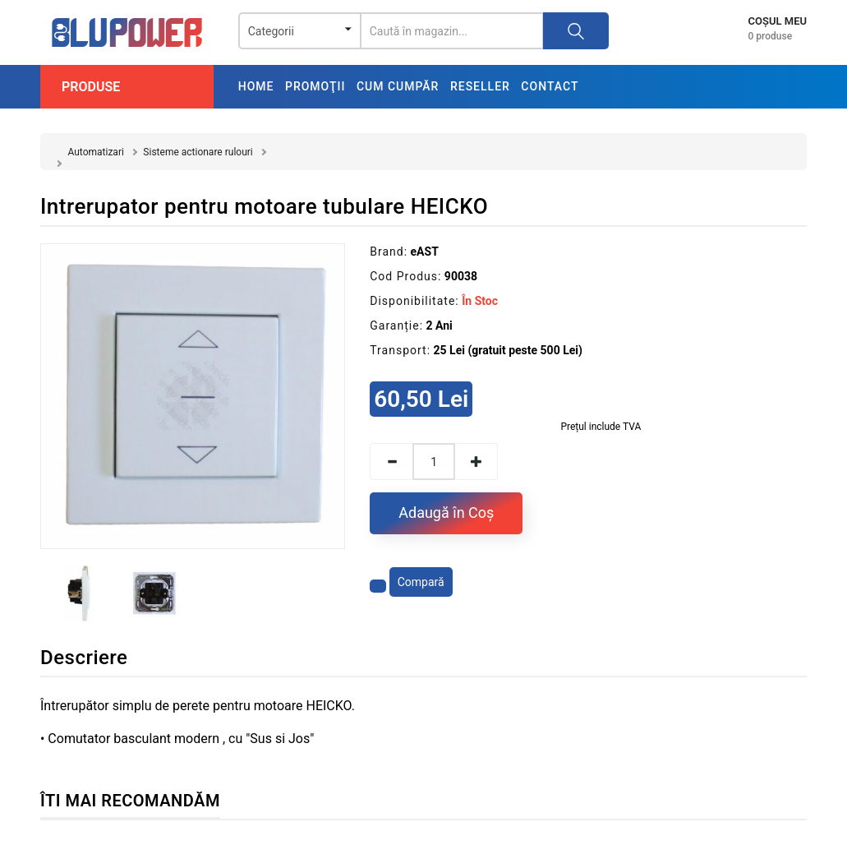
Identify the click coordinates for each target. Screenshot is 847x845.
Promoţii (315, 86)
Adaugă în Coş (446, 512)
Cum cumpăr (398, 86)
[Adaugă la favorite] (378, 586)
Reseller (480, 86)
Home (256, 86)
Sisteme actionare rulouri (197, 152)
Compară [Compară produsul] (421, 582)
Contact (549, 86)
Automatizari (95, 152)
